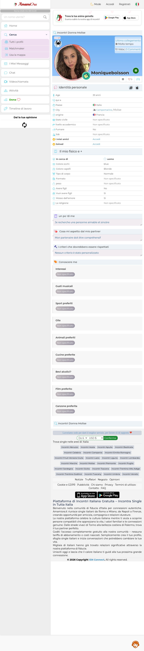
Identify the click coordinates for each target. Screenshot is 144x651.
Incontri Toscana (100, 558)
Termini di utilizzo (125, 574)
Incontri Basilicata (124, 536)
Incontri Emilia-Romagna (118, 542)
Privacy (109, 574)
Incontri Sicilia (83, 558)
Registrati (124, 4)
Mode (95, 4)
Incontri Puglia (125, 553)
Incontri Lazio (93, 547)
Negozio (103, 569)
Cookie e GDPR (66, 574)
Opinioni (114, 569)
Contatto (94, 577)
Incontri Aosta (88, 536)
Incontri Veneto (130, 563)
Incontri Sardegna (64, 558)
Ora (25, 4)
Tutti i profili (14, 42)
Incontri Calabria (72, 542)
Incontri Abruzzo (69, 536)
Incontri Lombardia (130, 547)
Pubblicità (83, 574)
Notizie (79, 569)
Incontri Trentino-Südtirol (69, 563)
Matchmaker (14, 48)
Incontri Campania (92, 542)
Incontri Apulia (105, 536)
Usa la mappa (15, 55)
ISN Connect (96, 649)
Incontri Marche (69, 553)
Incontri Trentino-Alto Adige (126, 558)
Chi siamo (97, 574)
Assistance (135, 644)
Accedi (110, 4)
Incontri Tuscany (93, 563)
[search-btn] (45, 17)
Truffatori (90, 569)
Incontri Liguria (110, 547)
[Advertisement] (97, 17)
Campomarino (104, 109)
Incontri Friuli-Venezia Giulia (69, 547)
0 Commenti (133, 49)
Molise (117, 109)
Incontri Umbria (112, 563)
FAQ (103, 577)
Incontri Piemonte (106, 553)
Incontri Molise (87, 553)
